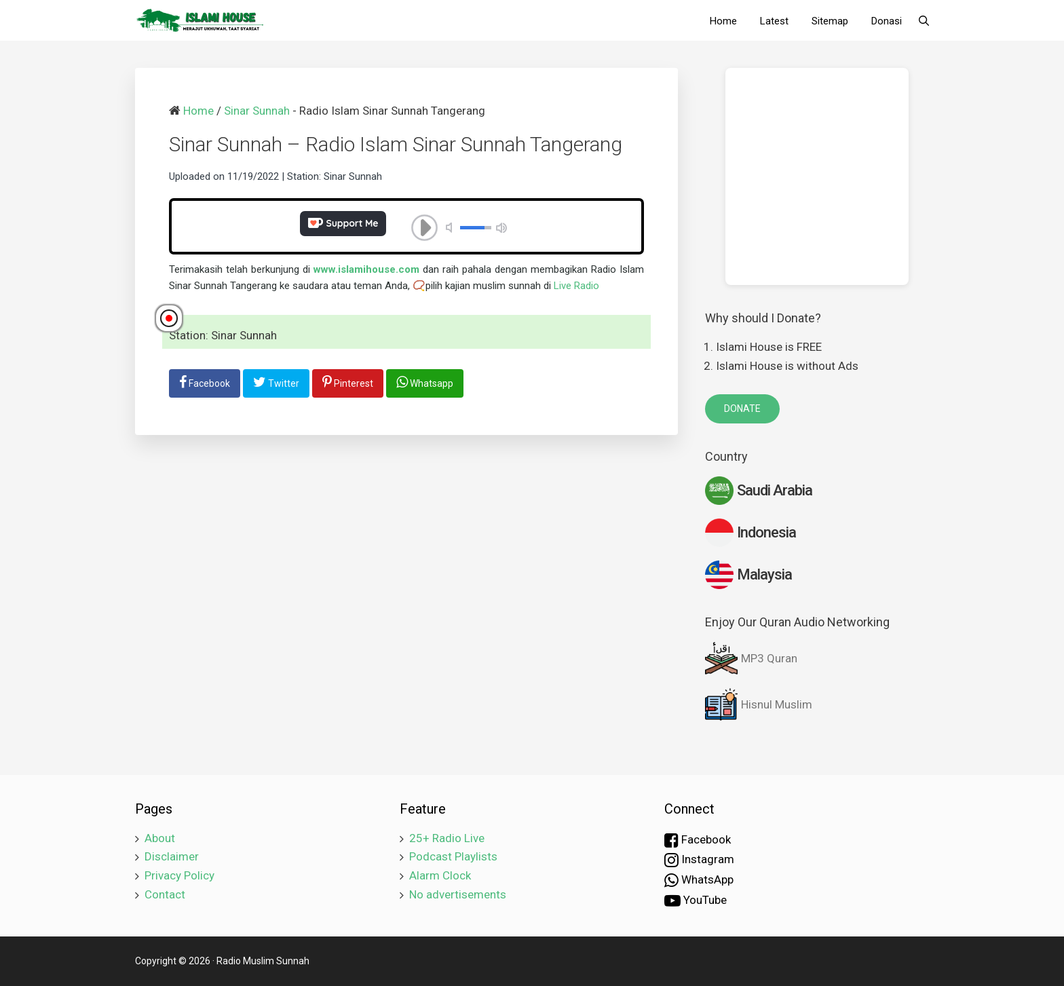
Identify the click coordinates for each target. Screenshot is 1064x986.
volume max (501, 228)
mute (451, 228)
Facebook (697, 840)
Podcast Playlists (453, 856)
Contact (165, 894)
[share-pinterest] (347, 383)
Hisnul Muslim (758, 704)
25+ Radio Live (446, 838)
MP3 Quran (751, 658)
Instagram (699, 860)
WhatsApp (699, 880)
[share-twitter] (276, 383)
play (424, 228)
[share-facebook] (204, 383)
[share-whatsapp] (424, 383)
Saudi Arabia (758, 490)
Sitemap (830, 21)
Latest (774, 21)
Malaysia (748, 575)
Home (723, 21)
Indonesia (750, 532)
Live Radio (576, 286)
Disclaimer (172, 856)
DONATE (742, 408)
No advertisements (457, 894)
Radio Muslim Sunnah (262, 960)
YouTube (695, 900)
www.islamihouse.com (366, 269)
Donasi (886, 21)
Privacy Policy (179, 875)
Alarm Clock (440, 875)
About (160, 838)
